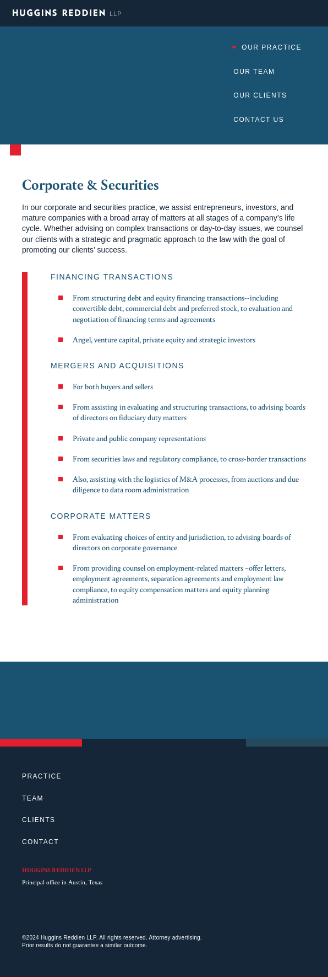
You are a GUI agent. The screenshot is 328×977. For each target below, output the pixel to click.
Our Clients (260, 95)
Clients (38, 820)
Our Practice (266, 47)
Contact (40, 842)
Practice (42, 776)
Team (32, 798)
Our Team (254, 72)
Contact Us (258, 120)
